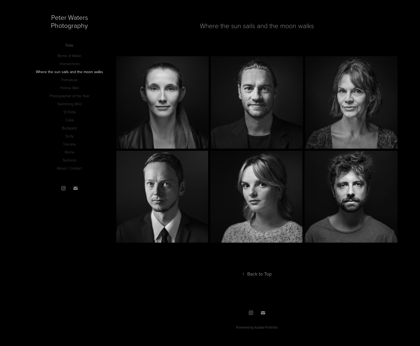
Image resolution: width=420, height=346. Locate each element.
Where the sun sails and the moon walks (69, 71)
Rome (69, 152)
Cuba (69, 119)
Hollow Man (69, 87)
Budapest (69, 127)
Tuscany (69, 143)
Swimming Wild (69, 103)
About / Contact (69, 168)
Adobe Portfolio (266, 327)
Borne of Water (69, 55)
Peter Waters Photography (70, 21)
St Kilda (69, 111)
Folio (69, 45)
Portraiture (69, 79)
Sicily (69, 135)
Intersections (69, 63)
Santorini (69, 160)
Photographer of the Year (69, 95)
